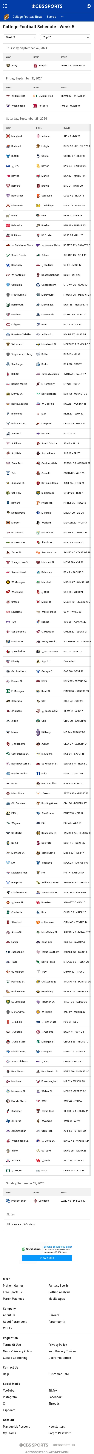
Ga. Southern (18, 671)
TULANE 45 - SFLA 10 (75, 255)
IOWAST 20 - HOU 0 (74, 902)
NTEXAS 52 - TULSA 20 (76, 961)
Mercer (15, 522)
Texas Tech (47, 1111)
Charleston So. (19, 892)
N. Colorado (48, 493)
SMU (44, 1101)
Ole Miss (48, 265)
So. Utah (16, 453)
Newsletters (57, 1427)
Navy (14, 215)
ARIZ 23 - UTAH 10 (74, 1160)
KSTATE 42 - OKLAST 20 (77, 245)
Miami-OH (46, 602)
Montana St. (18, 852)
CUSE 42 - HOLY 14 (74, 195)
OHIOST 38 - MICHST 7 (76, 1041)
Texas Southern (50, 952)
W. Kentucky (18, 275)
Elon (43, 413)
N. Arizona (47, 753)
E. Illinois (46, 512)
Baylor (45, 166)
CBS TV (7, 1328)
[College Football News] (27, 17)
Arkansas (16, 711)
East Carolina (48, 783)
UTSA (14, 783)
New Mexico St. (50, 1071)
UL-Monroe (17, 971)
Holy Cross (17, 195)
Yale (13, 473)
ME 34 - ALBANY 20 (74, 732)
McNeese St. (18, 1091)
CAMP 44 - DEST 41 (74, 423)
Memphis (46, 1051)
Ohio (44, 720)
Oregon (18, 1170)
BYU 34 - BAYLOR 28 (75, 166)
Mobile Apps (57, 1299)
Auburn (45, 743)
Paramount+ (57, 1322)
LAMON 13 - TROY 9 (74, 971)
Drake (44, 364)
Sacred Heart (18, 572)
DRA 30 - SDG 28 (73, 364)
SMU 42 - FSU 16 (73, 1101)
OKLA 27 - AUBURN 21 (75, 743)
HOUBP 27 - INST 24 (75, 334)
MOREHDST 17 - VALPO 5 (77, 344)
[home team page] (8, 65)
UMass (15, 602)
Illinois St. (47, 542)
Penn (44, 324)
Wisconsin (17, 592)
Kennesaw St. (49, 833)
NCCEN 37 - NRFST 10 (75, 532)
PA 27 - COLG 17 (72, 324)
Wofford (46, 522)
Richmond (16, 413)
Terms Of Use (12, 1345)
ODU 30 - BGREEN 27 (75, 803)
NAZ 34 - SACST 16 (74, 753)
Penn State (50, 1021)
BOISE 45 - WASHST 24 (77, 1140)
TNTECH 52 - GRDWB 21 (77, 463)
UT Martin (16, 833)
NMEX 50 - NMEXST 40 (76, 1071)
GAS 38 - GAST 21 (73, 671)
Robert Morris (19, 384)
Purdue (45, 225)
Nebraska (16, 225)
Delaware (46, 572)
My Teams (9, 1433)
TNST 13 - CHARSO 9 (75, 892)
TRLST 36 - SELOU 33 (75, 1001)
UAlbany (46, 732)
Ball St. (15, 374)
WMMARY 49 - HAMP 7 (76, 882)
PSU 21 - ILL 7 (71, 1021)
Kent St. (46, 691)
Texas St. (16, 552)
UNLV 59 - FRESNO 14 (75, 681)
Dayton (15, 175)
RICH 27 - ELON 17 (74, 413)
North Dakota (48, 393)
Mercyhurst (48, 294)
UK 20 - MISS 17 (72, 265)
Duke (44, 773)
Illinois (18, 1021)
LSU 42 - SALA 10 (73, 1061)
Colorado (16, 701)
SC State (46, 843)
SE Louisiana (18, 1001)
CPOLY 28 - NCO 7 (73, 493)
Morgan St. (17, 641)
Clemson (49, 922)
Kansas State (52, 245)
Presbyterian (18, 1200)
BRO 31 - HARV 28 (73, 185)
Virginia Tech (18, 95)
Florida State (18, 1101)
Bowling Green (49, 803)
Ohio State (19, 1041)
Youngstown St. (20, 562)
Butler (45, 354)
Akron (14, 720)
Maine (14, 732)
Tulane (45, 255)
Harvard (15, 185)
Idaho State (48, 852)
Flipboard (9, 1410)
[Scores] (51, 17)
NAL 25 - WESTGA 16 (75, 403)
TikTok (53, 1390)
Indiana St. (47, 334)
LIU (13, 862)
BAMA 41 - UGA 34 (74, 1031)
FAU (43, 823)
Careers (54, 1315)
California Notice (60, 1358)
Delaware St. (18, 423)
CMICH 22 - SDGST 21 (75, 631)
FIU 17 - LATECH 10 (74, 872)
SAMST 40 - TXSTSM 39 (77, 552)
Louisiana (16, 611)
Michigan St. (48, 1041)
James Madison (50, 374)
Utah (47, 1160)
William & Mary (49, 882)
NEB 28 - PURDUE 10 (75, 225)
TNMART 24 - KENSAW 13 (77, 833)
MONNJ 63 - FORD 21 (75, 314)
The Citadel (48, 813)
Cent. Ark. (46, 942)
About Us (9, 1315)
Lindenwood (18, 512)
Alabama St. (18, 483)
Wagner (15, 823)
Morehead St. (49, 344)
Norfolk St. (47, 532)
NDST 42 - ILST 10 (73, 542)
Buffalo (15, 156)
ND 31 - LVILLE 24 (73, 651)
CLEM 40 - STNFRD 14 (75, 922)
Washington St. (20, 1140)
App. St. (45, 661)
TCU (13, 621)
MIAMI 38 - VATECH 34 (73, 95)
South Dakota (49, 443)
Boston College (50, 275)
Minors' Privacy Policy (17, 1351)
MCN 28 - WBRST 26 (75, 1091)
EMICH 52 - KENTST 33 (76, 691)
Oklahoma (19, 743)
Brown (45, 185)
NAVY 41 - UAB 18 (73, 215)
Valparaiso (17, 344)
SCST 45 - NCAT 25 (74, 843)
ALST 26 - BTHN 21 (74, 483)
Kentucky (16, 265)
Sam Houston (48, 552)
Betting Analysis (59, 1292)
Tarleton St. (48, 1001)
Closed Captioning (15, 1358)
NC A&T (15, 843)
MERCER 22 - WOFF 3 (75, 522)
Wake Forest (48, 611)
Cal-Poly (16, 493)
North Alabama (19, 403)
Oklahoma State (24, 245)
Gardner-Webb (49, 463)
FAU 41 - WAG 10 (72, 823)
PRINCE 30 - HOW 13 (75, 502)
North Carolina (19, 773)
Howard (15, 502)
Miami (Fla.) (47, 95)
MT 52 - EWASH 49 (74, 1081)
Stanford (16, 922)
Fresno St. (17, 681)
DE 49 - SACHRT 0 (74, 572)
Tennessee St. (49, 892)
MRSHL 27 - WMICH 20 (76, 582)
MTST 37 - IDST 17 (74, 852)
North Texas (48, 961)
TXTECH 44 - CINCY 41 (76, 1111)
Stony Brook (48, 641)
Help (6, 1374)
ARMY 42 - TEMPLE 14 (73, 65)
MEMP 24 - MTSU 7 (74, 1051)
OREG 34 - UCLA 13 (74, 1170)
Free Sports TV (13, 1292)
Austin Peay (48, 453)
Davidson (44, 1200)
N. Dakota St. (18, 542)
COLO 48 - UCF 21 (73, 701)
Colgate (16, 324)
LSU (46, 1061)
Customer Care (59, 1374)
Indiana (45, 136)
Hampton (16, 882)
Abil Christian (18, 1130)
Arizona (15, 1160)
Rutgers (43, 105)
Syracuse (46, 195)
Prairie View (18, 991)
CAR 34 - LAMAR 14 (74, 942)
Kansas (45, 621)
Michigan (49, 205)
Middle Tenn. (18, 1051)
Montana (16, 1081)
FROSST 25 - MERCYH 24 (77, 294)
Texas (46, 793)
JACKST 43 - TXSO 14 (75, 952)
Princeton (47, 502)
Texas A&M (51, 711)
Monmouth (47, 314)
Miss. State (17, 793)
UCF (43, 701)
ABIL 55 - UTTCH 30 (75, 1130)
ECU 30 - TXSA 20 (73, 783)
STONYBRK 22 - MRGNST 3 (78, 641)
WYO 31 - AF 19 (72, 1121)
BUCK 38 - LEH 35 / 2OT (77, 146)
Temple (43, 65)
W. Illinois (46, 1012)
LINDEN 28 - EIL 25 (74, 512)
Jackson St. (17, 952)
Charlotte (16, 912)
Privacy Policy (58, 1345)
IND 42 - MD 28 (72, 136)
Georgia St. (47, 671)
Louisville (19, 651)
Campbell (46, 423)
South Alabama (19, 1061)
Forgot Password (60, 1433)
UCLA (44, 1170)
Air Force (16, 1121)
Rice (43, 912)
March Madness (13, 1299)
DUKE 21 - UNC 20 (73, 773)
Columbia (16, 284)
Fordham (16, 314)
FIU (43, 872)
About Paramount (15, 1322)
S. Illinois (16, 443)
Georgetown (48, 284)
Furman (45, 433)
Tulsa (14, 961)
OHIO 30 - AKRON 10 (75, 720)
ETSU (14, 813)
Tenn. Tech (17, 463)
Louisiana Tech (19, 872)
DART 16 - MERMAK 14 (76, 304)
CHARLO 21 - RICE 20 (75, 912)
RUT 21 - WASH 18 (70, 105)
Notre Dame (51, 651)
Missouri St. (48, 562)
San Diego (17, 364)
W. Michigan (18, 582)
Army (14, 65)
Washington (18, 105)
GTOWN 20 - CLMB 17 (76, 284)
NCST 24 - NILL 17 (73, 235)
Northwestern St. (21, 763)
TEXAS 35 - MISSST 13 (76, 793)
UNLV (44, 681)
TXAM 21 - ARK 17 (73, 711)
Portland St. (18, 981)
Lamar (14, 942)
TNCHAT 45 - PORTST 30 (77, 981)
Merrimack (47, 304)
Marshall (46, 582)
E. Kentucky (48, 384)
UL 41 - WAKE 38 (72, 611)
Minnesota (17, 205)
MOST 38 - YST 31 (73, 562)
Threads (54, 1404)
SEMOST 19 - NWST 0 (75, 763)
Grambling (47, 991)
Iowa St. (19, 902)
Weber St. (47, 1091)
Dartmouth (17, 304)
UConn (45, 156)
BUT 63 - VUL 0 (72, 354)
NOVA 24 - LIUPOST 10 (76, 862)
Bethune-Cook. (49, 483)
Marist (45, 175)
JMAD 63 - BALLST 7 (75, 374)
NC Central (17, 532)
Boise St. (50, 1140)
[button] (63, 17)
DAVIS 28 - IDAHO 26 (75, 1150)
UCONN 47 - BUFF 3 (74, 156)
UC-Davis (46, 1150)
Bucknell (16, 146)
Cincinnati (16, 1111)
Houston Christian (21, 334)
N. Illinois (16, 235)
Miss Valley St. (49, 932)
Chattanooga (48, 981)
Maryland (16, 136)
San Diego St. (18, 631)
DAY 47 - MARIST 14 (75, 175)
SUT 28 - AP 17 (72, 453)
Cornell (45, 473)
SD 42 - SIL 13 (71, 443)
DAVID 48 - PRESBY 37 (73, 1200)
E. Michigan (17, 691)
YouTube (8, 1390)
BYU (17, 166)
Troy (44, 971)
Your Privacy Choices (62, 1351)
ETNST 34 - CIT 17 (73, 813)
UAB (43, 215)
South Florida (18, 255)
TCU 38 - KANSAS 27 (75, 621)
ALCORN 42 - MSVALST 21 (78, 932)
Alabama (48, 1031)
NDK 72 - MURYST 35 (75, 393)
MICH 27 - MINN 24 (74, 205)
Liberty (15, 661)
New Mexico (18, 1071)
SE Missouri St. (49, 763)
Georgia (17, 1031)
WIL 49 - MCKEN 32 (74, 1012)
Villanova (46, 862)
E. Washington (49, 1081)
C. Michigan (47, 631)
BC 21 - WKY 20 (72, 275)
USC (46, 592)
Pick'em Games (13, 1286)
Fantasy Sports (59, 1286)
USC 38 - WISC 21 (73, 592)
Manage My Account (16, 1427)
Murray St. (17, 393)
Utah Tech (47, 1130)
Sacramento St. (20, 753)
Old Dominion (18, 803)
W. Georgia (47, 403)
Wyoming (46, 1121)
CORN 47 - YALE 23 (74, 473)
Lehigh (45, 146)
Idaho (14, 1150)
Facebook (55, 1397)
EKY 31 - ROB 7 (72, 384)
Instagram (10, 1397)
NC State (46, 235)
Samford (16, 433)
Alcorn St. (16, 932)
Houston (46, 902)
